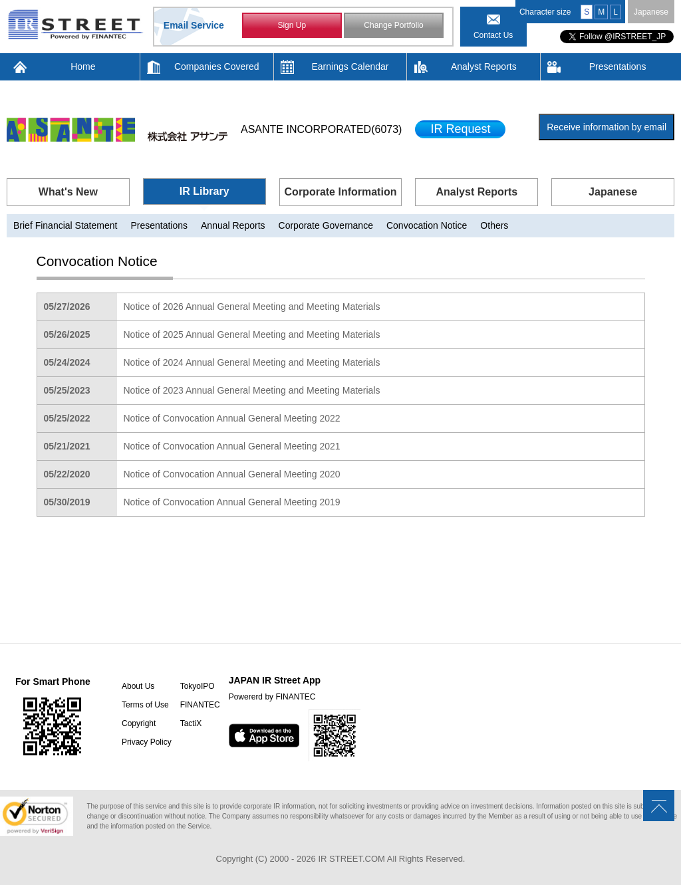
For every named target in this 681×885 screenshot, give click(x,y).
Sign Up (291, 25)
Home (82, 66)
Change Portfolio (393, 25)
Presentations (617, 66)
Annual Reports (233, 225)
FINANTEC (200, 704)
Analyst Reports (484, 66)
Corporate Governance (326, 225)
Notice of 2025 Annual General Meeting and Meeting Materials (252, 334)
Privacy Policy (147, 742)
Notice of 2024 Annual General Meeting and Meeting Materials (252, 362)
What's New (68, 191)
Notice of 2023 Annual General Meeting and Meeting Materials (252, 390)
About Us (138, 686)
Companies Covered (216, 66)
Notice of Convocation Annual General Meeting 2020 (232, 474)
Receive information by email (606, 127)
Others (494, 225)
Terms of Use (145, 704)
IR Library (204, 191)
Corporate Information (341, 191)
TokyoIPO (197, 686)
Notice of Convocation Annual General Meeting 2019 (232, 502)
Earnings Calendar (350, 66)
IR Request (460, 129)
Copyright (139, 723)
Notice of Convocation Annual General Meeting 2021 (232, 446)
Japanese (651, 12)
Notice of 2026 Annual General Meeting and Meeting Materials (252, 306)
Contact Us (493, 35)
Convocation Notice (426, 225)
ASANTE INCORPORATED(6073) (321, 129)
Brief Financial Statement (65, 225)
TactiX (191, 723)
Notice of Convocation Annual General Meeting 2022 (232, 418)
